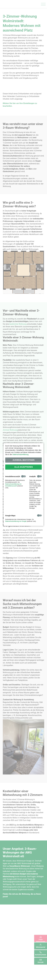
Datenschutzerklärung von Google (15, 521)
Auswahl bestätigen (23, 460)
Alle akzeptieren (23, 467)
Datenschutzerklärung (20, 454)
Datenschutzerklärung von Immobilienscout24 (13, 485)
